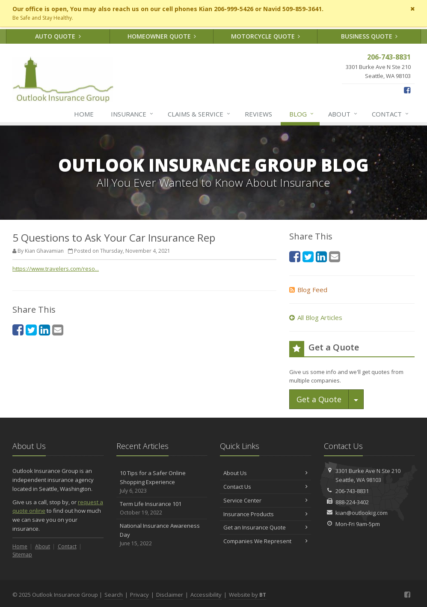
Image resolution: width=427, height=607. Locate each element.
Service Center (265, 500)
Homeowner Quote (162, 36)
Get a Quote (319, 399)
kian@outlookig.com (361, 513)
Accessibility (206, 594)
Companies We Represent (265, 541)
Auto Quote (58, 36)
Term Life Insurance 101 (162, 508)
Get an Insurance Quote (265, 527)
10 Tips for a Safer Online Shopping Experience (162, 482)
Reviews (258, 114)
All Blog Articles (315, 317)
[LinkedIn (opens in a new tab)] (44, 329)
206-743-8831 (352, 491)
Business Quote (369, 36)
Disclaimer (169, 594)
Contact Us (265, 486)
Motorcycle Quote (265, 36)
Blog (301, 114)
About (343, 114)
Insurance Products (265, 514)
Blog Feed (308, 289)
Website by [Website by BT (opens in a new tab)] (247, 594)
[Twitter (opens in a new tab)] (31, 329)
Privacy (139, 594)
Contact (390, 114)
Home (84, 114)
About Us (265, 473)
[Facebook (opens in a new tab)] (407, 90)
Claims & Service (199, 114)
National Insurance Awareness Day (162, 534)
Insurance (132, 114)
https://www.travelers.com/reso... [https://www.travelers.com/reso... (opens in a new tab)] (55, 268)
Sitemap (22, 554)
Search (113, 594)
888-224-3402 (352, 502)
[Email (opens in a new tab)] (57, 329)
